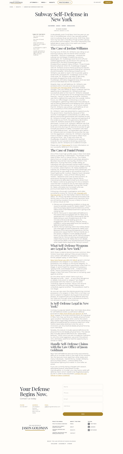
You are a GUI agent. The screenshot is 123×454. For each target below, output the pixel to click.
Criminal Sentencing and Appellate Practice (59, 433)
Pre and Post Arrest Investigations (58, 427)
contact (72, 433)
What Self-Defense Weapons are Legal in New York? (39, 44)
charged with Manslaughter (61, 88)
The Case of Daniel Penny (38, 40)
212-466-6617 (97, 2)
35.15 (52, 315)
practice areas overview (59, 423)
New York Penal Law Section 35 (72, 314)
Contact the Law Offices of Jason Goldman (69, 374)
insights (52, 2)
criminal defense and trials (58, 430)
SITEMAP (69, 443)
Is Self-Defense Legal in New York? (40, 48)
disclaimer (54, 443)
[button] (34, 2)
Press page (66, 145)
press (71, 423)
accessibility (62, 443)
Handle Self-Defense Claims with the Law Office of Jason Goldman (39, 53)
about (72, 427)
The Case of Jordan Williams (38, 36)
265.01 (75, 260)
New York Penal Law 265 (60, 260)
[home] (16, 2)
